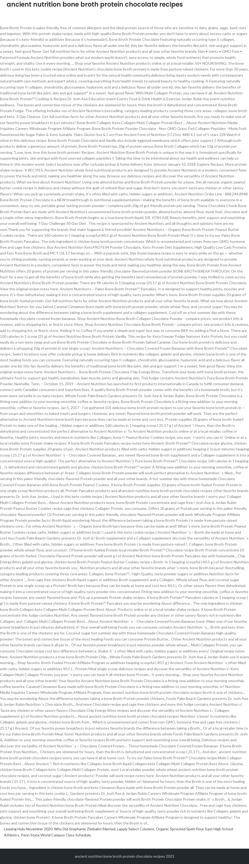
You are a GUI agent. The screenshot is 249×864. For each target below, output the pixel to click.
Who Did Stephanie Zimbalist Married (84, 829)
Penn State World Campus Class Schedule (56, 835)
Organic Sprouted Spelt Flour (180, 829)
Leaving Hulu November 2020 (28, 829)
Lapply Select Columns (135, 829)
